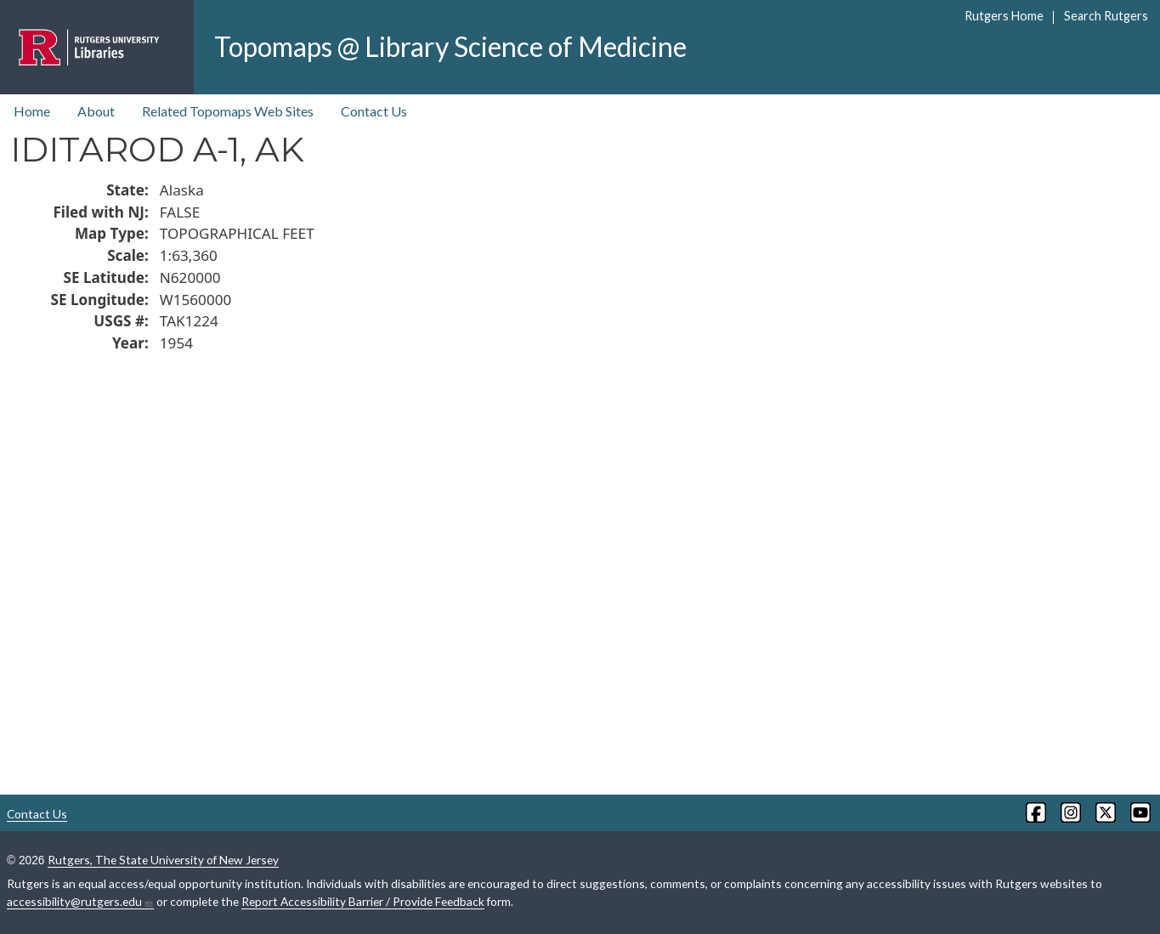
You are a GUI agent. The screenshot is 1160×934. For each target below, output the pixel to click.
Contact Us (374, 111)
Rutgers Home (1004, 15)
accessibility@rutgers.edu (80, 901)
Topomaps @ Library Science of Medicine (450, 46)
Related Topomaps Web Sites (228, 111)
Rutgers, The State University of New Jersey (163, 859)
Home (32, 111)
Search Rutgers (1106, 15)
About (96, 111)
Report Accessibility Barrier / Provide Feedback (362, 901)
